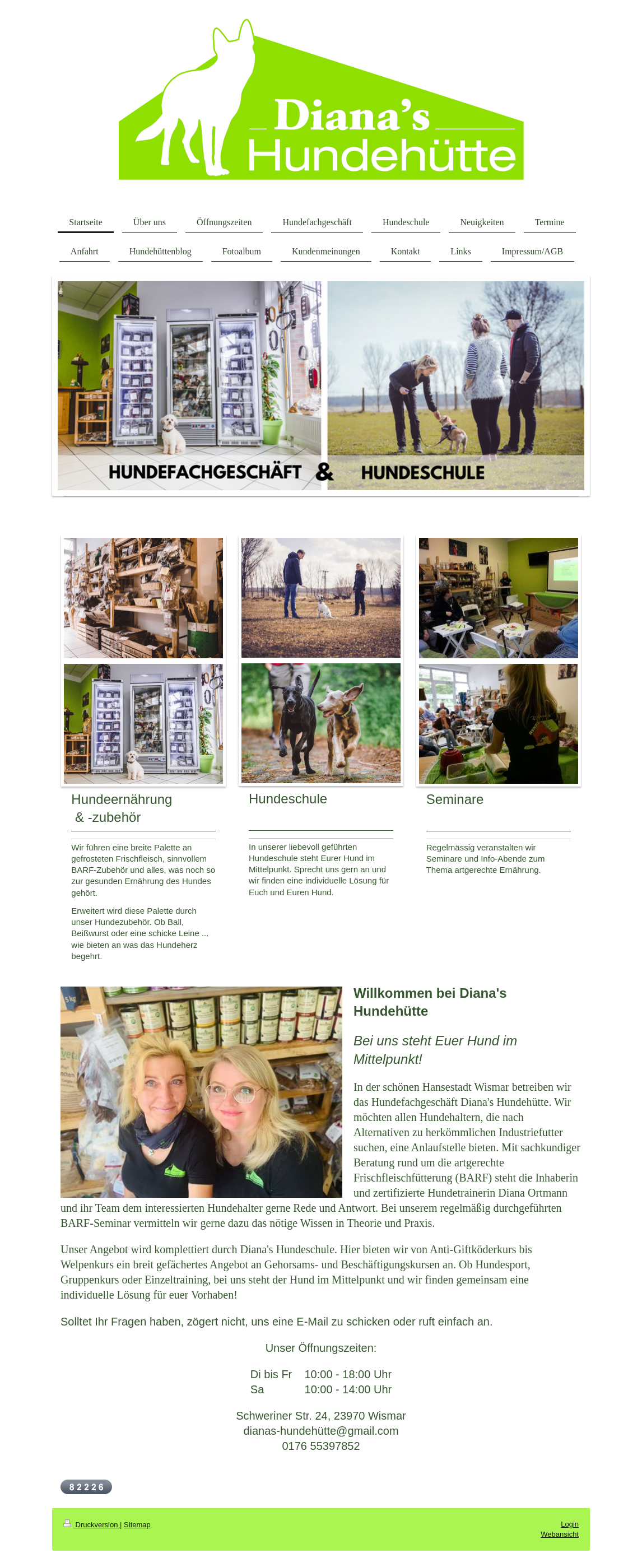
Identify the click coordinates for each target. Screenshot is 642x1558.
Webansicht (560, 1534)
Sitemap (137, 1524)
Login (570, 1524)
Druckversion (91, 1524)
